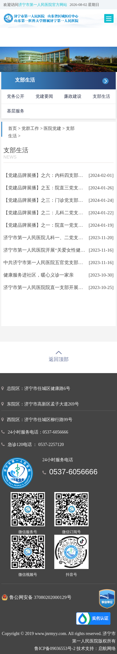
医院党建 (52, 128)
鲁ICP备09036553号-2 (54, 648)
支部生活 (101, 96)
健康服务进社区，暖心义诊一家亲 (38, 274)
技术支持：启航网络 (96, 648)
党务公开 (15, 96)
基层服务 (15, 111)
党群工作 (30, 128)
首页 (12, 128)
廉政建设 (72, 96)
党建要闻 (44, 96)
